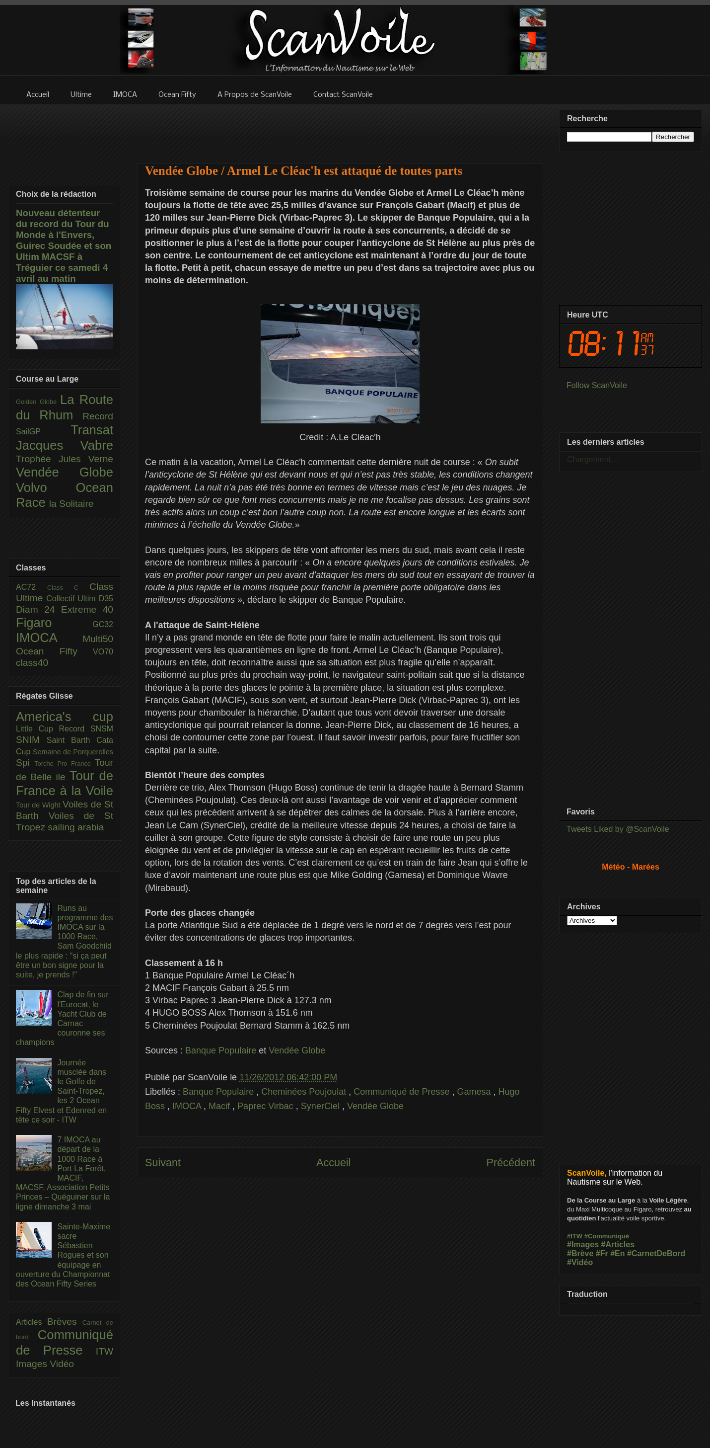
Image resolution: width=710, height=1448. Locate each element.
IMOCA (188, 1106)
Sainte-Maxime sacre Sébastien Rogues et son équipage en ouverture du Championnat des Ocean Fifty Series (63, 1255)
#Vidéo (580, 1262)
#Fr (602, 1253)
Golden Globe (38, 401)
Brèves (64, 1321)
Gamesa (475, 1092)
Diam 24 (38, 609)
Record (97, 416)
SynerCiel (321, 1106)
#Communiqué (606, 1236)
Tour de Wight (39, 805)
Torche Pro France (64, 763)
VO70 (103, 651)
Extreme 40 (87, 609)
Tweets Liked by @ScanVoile (618, 829)
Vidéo (62, 1364)
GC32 (102, 624)
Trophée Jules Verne (64, 459)
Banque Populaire (220, 1050)
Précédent (511, 1162)
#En (617, 1253)
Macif (220, 1106)
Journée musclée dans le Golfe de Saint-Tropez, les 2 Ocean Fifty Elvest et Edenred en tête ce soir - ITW (61, 1091)
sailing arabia (76, 827)
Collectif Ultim (72, 598)
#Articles (618, 1244)
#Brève (580, 1253)
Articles (31, 1322)
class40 (32, 662)
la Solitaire (71, 503)
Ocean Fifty (54, 651)
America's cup (64, 717)
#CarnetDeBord (656, 1253)
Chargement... (592, 459)
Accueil (333, 1162)
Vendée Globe (297, 1050)
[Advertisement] (340, 128)
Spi (25, 762)
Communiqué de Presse (403, 1092)
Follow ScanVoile (597, 385)
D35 (106, 598)
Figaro (54, 623)
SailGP (43, 431)
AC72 (31, 587)
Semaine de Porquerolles (73, 752)
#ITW (574, 1236)
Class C (68, 587)
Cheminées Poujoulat (305, 1092)
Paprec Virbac (266, 1106)
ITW (104, 1351)
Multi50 (97, 639)
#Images (583, 1244)
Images (33, 1364)
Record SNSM (86, 728)
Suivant (163, 1162)
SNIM (31, 739)
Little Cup (37, 728)
